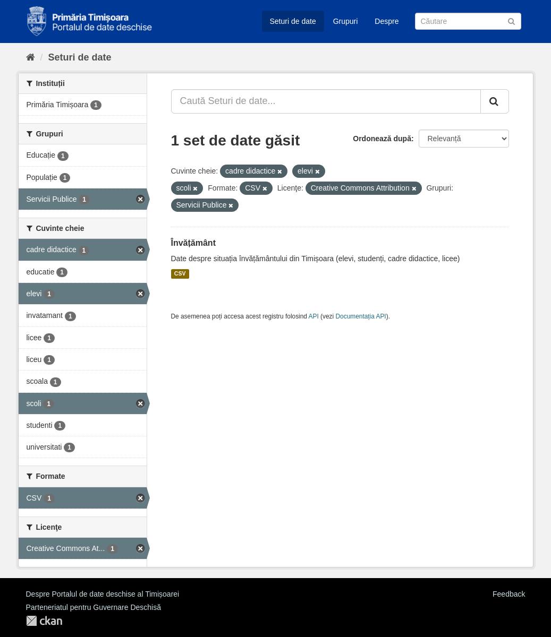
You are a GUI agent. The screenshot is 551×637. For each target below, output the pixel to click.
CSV (180, 274)
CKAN (44, 620)
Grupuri (345, 21)
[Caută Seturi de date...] (326, 101)
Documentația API (361, 316)
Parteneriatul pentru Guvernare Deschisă (93, 607)
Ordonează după (382, 138)
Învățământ (193, 242)
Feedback (509, 594)
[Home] (30, 57)
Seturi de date (293, 21)
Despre (387, 21)
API (314, 316)
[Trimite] (511, 20)
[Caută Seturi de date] (468, 21)
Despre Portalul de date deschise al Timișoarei (103, 594)
